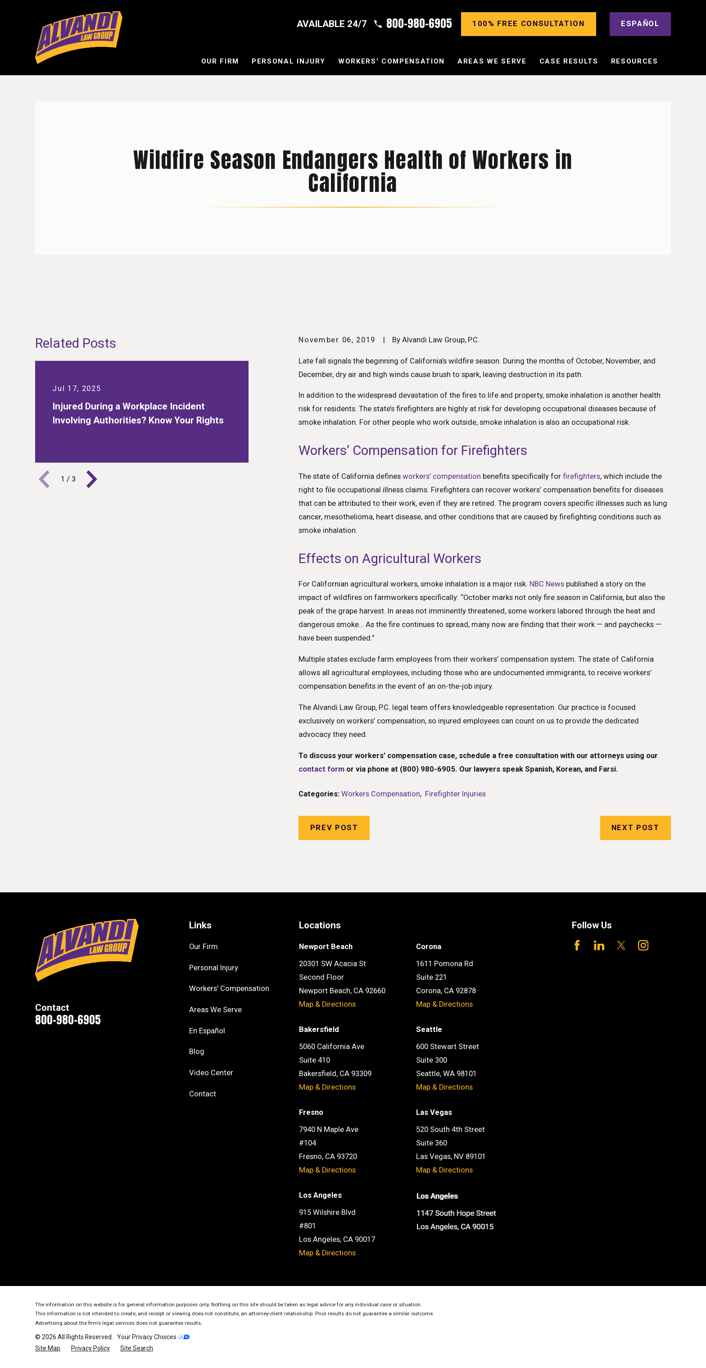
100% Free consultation (528, 23)
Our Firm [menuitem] (220, 61)
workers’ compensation (442, 476)
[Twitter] (621, 945)
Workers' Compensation (229, 988)
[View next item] (92, 479)
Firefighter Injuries (455, 794)
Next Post (635, 827)
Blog (196, 1051)
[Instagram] (643, 945)
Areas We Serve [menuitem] (491, 61)
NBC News (547, 584)
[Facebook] (577, 945)
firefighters (581, 476)
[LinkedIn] (599, 945)
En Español (207, 1031)
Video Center (211, 1072)
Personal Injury (213, 968)
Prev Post (334, 827)
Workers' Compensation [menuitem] (391, 61)
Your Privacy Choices (153, 1337)
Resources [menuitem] (634, 61)
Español (640, 23)
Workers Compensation (380, 794)
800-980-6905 (419, 23)
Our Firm (203, 946)
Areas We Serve (215, 1009)
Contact (202, 1094)
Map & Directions (327, 1004)
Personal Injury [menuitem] (289, 61)
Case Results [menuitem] (568, 61)
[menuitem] (47, 1348)
